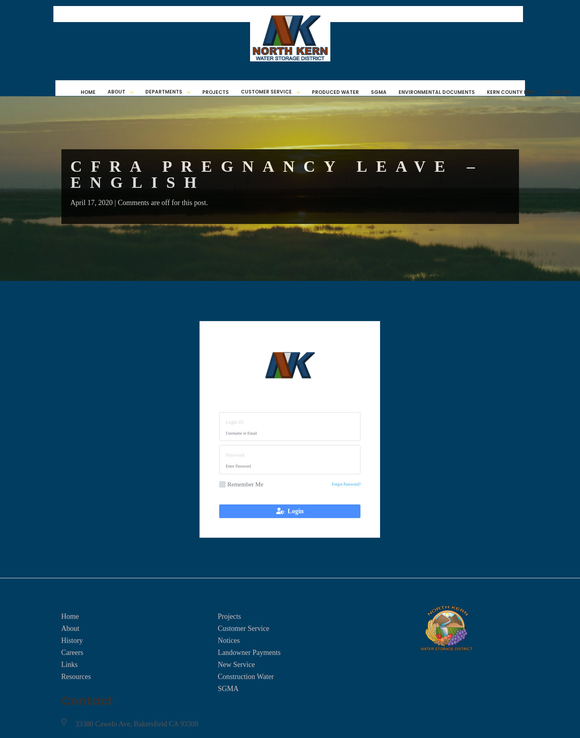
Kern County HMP (511, 92)
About (116, 91)
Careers (558, 92)
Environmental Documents (437, 92)
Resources (76, 677)
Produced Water (335, 92)
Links (69, 665)
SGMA (379, 92)
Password (235, 455)
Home (88, 92)
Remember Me (241, 484)
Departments (163, 91)
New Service (236, 665)
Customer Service (266, 91)
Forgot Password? (346, 484)
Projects (215, 92)
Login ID (234, 422)
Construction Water (246, 677)
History (72, 640)
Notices (229, 640)
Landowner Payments (249, 653)
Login (289, 511)
